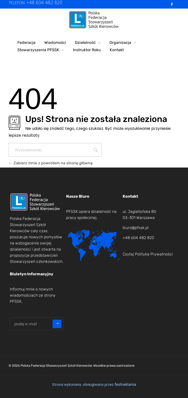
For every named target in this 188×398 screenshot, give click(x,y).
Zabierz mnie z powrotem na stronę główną (51, 163)
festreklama (125, 384)
